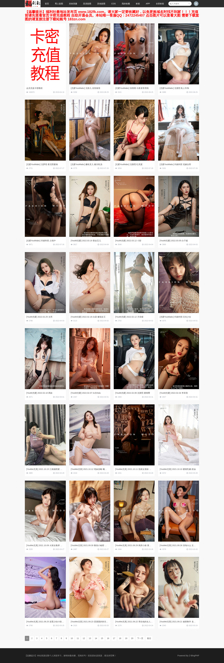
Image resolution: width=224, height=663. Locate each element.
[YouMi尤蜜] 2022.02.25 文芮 (39, 317)
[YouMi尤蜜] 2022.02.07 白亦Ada (86, 393)
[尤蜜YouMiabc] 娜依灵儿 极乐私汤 (86, 164)
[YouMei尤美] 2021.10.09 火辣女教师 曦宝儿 (46, 545)
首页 (47, 3)
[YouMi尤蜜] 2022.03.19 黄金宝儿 (86, 240)
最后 (149, 638)
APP (148, 3)
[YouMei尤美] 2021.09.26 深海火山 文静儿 (179, 545)
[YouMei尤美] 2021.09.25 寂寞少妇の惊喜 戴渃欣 (48, 621)
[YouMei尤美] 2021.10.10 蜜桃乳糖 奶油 (178, 469)
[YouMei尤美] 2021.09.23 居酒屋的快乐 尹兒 (91, 621)
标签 (138, 3)
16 (108, 638)
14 (96, 638)
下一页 (140, 638)
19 (126, 638)
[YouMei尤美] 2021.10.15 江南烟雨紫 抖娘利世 (47, 469)
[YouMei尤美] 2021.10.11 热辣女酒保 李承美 (135, 469)
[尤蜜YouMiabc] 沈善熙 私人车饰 (174, 88)
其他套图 (101, 3)
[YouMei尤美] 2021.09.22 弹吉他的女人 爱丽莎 (136, 621)
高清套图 (87, 3)
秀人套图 (59, 3)
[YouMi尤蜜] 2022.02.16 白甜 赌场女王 (88, 317)
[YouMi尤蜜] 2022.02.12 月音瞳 (129, 317)
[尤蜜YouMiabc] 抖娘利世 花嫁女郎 (175, 164)
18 (120, 638)
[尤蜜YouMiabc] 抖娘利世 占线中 (41, 240)
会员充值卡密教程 (34, 88)
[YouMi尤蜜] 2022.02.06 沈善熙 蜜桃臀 (132, 393)
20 (132, 638)
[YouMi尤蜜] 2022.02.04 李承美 (174, 393)
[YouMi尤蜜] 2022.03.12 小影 (128, 240)
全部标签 (160, 3)
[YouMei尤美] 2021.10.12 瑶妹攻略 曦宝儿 (90, 469)
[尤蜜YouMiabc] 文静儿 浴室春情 (85, 88)
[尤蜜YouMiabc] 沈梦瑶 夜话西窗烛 (42, 164)
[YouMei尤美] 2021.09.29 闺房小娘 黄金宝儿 (135, 545)
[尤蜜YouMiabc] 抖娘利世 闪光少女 (175, 317)
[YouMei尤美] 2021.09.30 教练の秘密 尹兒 (90, 545)
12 (84, 638)
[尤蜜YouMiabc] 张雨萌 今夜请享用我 (132, 88)
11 (78, 638)
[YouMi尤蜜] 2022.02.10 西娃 (39, 393)
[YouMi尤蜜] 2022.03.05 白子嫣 (174, 240)
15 (102, 638)
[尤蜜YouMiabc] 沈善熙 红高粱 (129, 164)
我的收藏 (126, 3)
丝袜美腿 (73, 3)
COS (113, 3)
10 (72, 638)
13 (90, 638)
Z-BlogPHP (194, 655)
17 (114, 638)
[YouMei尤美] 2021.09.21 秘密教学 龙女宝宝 (180, 621)
